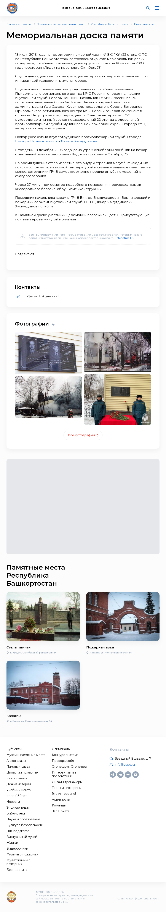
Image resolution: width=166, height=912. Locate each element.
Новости (13, 802)
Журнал (12, 843)
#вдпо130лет (16, 796)
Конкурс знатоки (65, 755)
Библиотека (16, 813)
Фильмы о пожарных (22, 854)
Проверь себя (63, 761)
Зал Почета (61, 811)
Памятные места (145, 24)
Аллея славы (16, 761)
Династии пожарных (22, 772)
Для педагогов (17, 831)
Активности (61, 799)
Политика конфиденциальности (137, 898)
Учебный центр (18, 790)
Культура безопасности (24, 825)
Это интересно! (64, 794)
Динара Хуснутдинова (81, 141)
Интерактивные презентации (64, 774)
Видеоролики (17, 848)
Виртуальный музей (21, 837)
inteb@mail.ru (125, 237)
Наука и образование (23, 819)
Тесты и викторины (66, 788)
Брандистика (16, 870)
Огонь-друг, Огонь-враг (70, 767)
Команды (59, 805)
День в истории (18, 784)
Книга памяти (16, 778)
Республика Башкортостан (109, 24)
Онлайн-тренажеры (67, 782)
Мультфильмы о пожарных (18, 862)
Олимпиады (61, 749)
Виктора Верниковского (36, 141)
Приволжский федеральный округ (61, 24)
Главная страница (18, 24)
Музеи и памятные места (25, 755)
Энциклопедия (18, 807)
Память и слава (18, 767)
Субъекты (14, 749)
